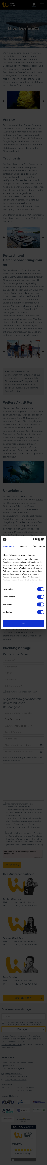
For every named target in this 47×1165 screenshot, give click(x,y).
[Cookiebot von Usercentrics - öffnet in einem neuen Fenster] (33, 539)
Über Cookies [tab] (39, 546)
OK (23, 623)
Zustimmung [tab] (8, 546)
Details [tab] (23, 546)
